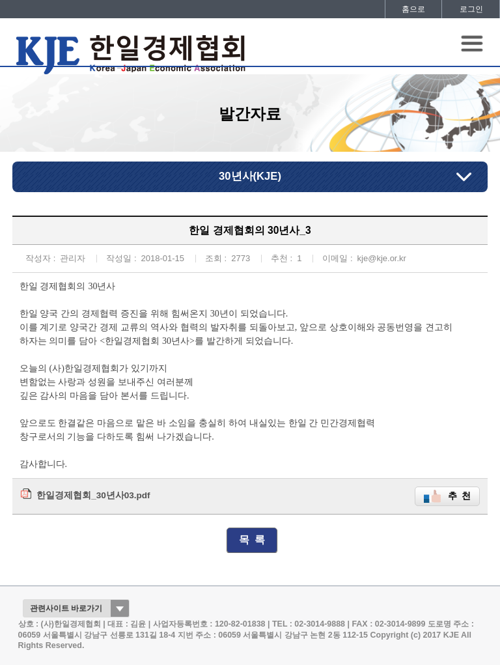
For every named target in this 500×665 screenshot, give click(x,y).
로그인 (471, 9)
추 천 (459, 496)
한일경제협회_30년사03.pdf (93, 495)
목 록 (252, 539)
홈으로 (413, 9)
